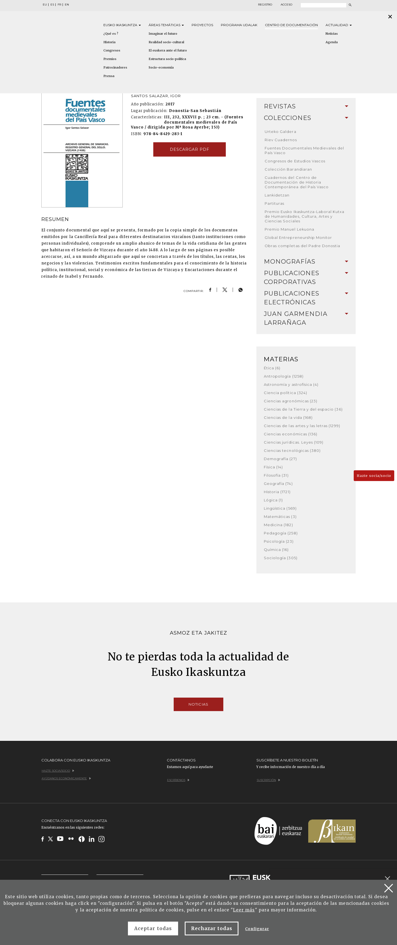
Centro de (291, 25)
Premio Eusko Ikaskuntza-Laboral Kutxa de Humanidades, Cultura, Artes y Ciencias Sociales (304, 216)
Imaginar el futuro (163, 33)
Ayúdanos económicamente (66, 778)
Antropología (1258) (284, 376)
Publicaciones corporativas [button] (306, 277)
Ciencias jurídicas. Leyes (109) (293, 442)
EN (67, 4)
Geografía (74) (278, 483)
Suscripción (268, 780)
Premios (109, 59)
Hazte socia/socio (374, 476)
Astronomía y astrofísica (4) (291, 384)
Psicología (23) (279, 541)
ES (52, 4)
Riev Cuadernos (281, 140)
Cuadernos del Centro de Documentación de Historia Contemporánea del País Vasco (297, 182)
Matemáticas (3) (280, 516)
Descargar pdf (190, 149)
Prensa (108, 76)
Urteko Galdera (280, 131)
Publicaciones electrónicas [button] (306, 298)
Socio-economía (161, 67)
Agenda (332, 42)
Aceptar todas (153, 928)
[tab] (306, 106)
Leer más (244, 910)
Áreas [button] (166, 25)
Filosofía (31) (276, 475)
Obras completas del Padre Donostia (302, 246)
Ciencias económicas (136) (290, 434)
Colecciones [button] (306, 118)
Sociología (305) (280, 558)
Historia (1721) (277, 492)
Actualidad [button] (339, 25)
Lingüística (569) (280, 508)
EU (45, 4)
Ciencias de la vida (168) (288, 417)
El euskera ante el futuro (168, 50)
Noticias (332, 33)
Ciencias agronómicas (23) (290, 401)
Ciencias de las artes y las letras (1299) (302, 426)
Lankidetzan (277, 195)
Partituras (274, 203)
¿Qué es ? (110, 33)
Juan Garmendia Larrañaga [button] (306, 318)
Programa (239, 25)
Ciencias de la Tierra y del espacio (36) (303, 409)
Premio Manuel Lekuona (289, 229)
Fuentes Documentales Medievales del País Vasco (304, 150)
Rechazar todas (211, 928)
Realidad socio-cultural (166, 42)
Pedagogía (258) (281, 533)
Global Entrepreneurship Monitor (298, 237)
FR (59, 4)
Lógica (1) (273, 500)
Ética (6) (272, 368)
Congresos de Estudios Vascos (295, 161)
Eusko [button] (122, 25)
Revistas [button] (306, 106)
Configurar (257, 929)
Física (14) (273, 467)
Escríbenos (178, 780)
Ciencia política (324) (285, 392)
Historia (109, 42)
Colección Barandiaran (288, 169)
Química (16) (276, 549)
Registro (265, 4)
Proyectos (202, 25)
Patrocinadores (115, 67)
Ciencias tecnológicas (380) (292, 450)
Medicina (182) (278, 525)
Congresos (111, 50)
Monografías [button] (306, 261)
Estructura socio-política (167, 59)
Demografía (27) (280, 459)
